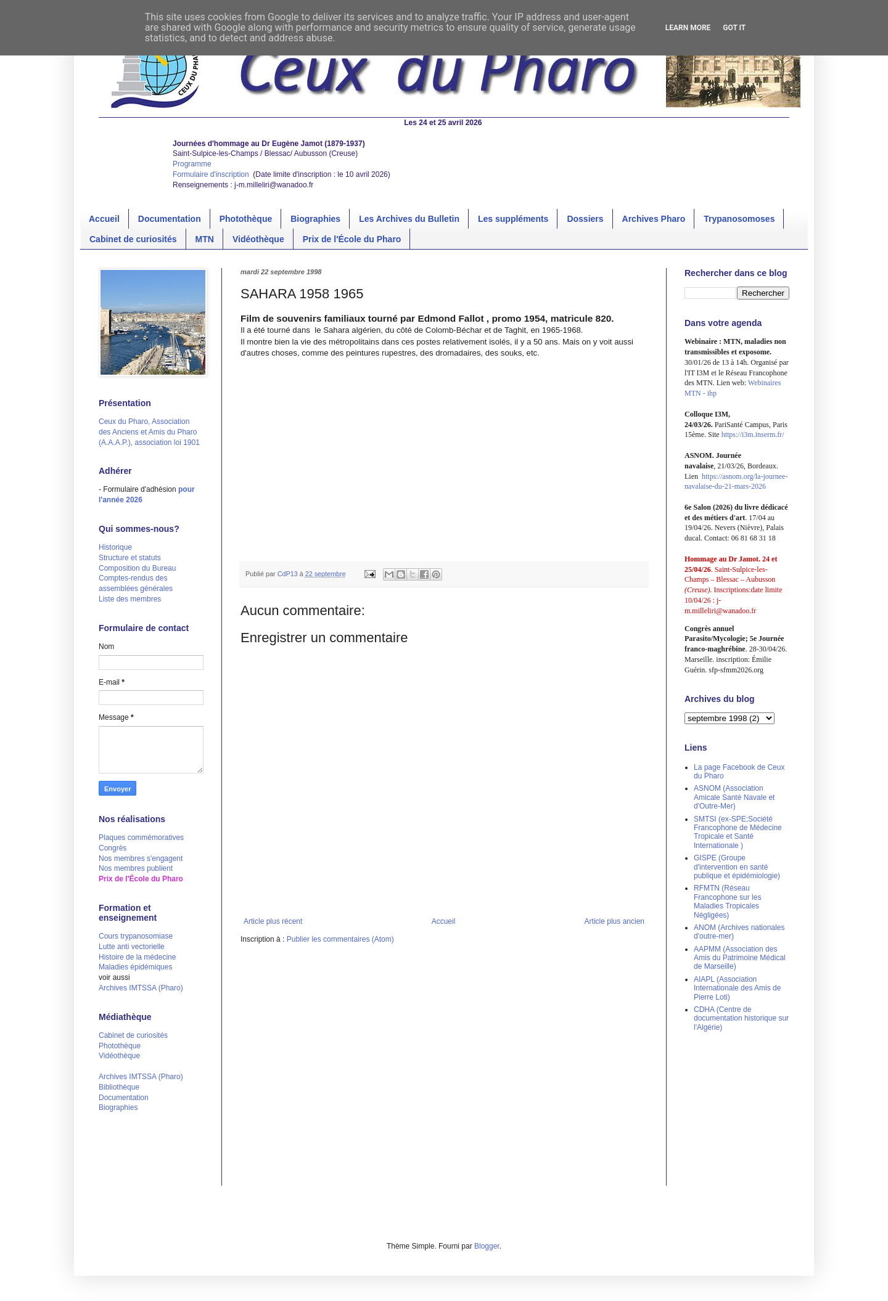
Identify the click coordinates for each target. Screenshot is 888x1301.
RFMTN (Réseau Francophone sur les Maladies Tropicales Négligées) (727, 901)
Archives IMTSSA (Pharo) (141, 988)
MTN (204, 239)
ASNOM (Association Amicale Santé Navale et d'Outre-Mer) (734, 797)
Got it (734, 27)
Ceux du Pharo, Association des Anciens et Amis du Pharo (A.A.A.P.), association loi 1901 (149, 432)
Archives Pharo (654, 219)
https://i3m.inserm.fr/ (753, 434)
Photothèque (246, 219)
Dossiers (585, 219)
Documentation (169, 219)
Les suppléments (513, 219)
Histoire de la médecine (137, 957)
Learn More (688, 27)
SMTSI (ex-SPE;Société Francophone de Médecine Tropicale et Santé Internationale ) (738, 832)
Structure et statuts (130, 557)
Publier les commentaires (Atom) (340, 939)
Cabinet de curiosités (133, 239)
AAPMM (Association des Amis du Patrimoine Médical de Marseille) (740, 958)
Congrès (112, 848)
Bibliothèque (119, 1087)
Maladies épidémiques (135, 967)
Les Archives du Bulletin (409, 219)
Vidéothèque (258, 239)
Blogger (487, 1246)
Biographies (315, 219)
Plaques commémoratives (141, 837)
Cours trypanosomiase (136, 936)
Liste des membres (130, 599)
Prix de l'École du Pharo (352, 239)
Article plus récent (273, 921)
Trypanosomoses (739, 219)
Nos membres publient (136, 868)
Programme (192, 164)
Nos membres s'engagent (141, 858)
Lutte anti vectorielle (132, 946)
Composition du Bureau (137, 568)
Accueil (104, 219)
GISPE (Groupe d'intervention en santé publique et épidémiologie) (737, 867)
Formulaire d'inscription (212, 174)
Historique (115, 547)
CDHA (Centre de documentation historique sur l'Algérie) (741, 1018)
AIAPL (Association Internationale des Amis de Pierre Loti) (737, 988)
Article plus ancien (614, 921)
